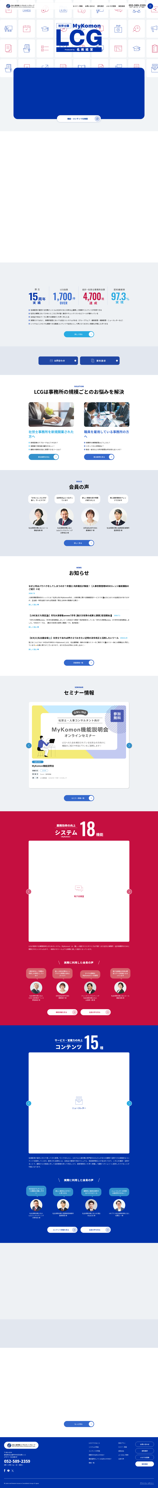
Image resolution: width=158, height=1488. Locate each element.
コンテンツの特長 (94, 1451)
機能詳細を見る (61, 1015)
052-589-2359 (17, 1461)
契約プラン (121, 1443)
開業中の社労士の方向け (96, 1455)
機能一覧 (91, 1463)
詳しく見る (78, 337)
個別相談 (121, 6)
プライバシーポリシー (147, 1483)
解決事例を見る (43, 459)
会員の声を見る (94, 1015)
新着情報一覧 (78, 665)
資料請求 (100, 6)
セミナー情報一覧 (77, 800)
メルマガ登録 (111, 6)
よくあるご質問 (123, 1455)
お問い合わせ (90, 6)
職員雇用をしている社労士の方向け (100, 1459)
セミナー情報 (78, 6)
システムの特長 (94, 1447)
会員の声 (121, 1459)
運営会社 (121, 1451)
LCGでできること (94, 1443)
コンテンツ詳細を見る (61, 1230)
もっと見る (78, 1424)
